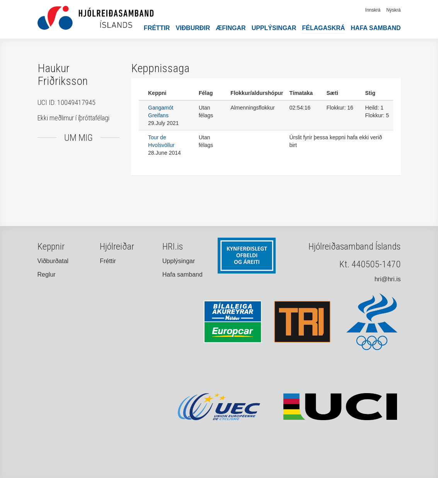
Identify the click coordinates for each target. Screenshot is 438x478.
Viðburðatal (53, 261)
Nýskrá (393, 10)
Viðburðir (193, 28)
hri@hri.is (388, 279)
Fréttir (157, 28)
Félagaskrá (323, 28)
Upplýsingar (274, 28)
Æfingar (230, 28)
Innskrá (372, 10)
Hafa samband (376, 28)
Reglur (46, 274)
